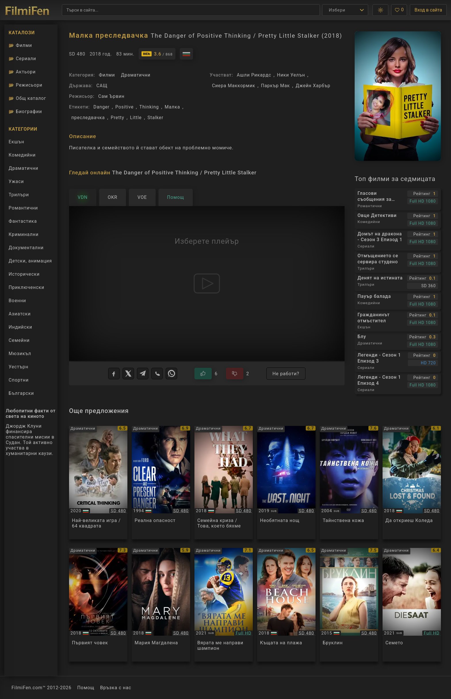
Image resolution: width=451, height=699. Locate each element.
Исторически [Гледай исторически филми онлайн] (24, 274)
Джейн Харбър (313, 85)
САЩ (102, 85)
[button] (380, 10)
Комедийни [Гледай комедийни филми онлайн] (22, 155)
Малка (172, 107)
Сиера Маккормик (233, 85)
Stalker (155, 117)
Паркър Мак (275, 85)
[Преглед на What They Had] (223, 483)
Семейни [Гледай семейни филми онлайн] (19, 340)
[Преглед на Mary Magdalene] (161, 605)
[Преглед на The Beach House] (286, 605)
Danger (101, 107)
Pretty (117, 117)
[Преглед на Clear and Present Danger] (161, 483)
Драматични (135, 75)
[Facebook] (114, 373)
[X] (128, 373)
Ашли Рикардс (254, 75)
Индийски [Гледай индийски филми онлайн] (20, 327)
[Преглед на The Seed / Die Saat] (412, 605)
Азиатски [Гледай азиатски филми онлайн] (20, 314)
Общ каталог (27, 98)
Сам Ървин (111, 96)
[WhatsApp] (171, 373)
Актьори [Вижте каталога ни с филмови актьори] (22, 72)
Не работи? (285, 373)
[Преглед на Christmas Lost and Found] (412, 483)
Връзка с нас (115, 687)
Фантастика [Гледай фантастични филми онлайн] (23, 221)
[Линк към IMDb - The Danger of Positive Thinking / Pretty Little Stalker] (157, 54)
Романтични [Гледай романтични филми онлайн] (23, 208)
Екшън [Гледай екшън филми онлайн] (16, 141)
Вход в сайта (428, 10)
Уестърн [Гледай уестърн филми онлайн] (18, 367)
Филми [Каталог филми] (20, 45)
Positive (124, 107)
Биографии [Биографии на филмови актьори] (25, 111)
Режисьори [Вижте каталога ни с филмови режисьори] (25, 85)
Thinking (149, 107)
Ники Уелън (291, 75)
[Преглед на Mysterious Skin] (349, 483)
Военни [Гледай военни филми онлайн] (17, 300)
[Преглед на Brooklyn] (349, 605)
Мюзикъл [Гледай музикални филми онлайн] (20, 353)
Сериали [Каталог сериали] (22, 58)
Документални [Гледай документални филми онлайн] (26, 247)
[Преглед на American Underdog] (223, 605)
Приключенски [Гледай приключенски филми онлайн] (26, 287)
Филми (107, 75)
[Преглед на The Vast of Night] (286, 483)
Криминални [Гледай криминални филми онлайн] (24, 234)
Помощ (86, 687)
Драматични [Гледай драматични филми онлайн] (23, 168)
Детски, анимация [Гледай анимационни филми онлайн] (30, 261)
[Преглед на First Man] (98, 605)
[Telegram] (142, 373)
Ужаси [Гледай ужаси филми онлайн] (16, 181)
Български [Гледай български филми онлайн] (21, 393)
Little (136, 117)
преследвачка (88, 117)
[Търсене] (191, 10)
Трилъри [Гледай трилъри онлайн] (18, 196)
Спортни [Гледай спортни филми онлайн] (19, 380)
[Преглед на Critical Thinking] (98, 483)
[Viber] (157, 373)
